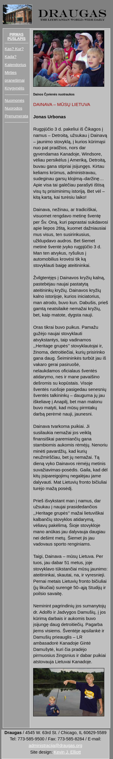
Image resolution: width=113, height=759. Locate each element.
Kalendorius (15, 64)
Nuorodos (13, 108)
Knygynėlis (14, 88)
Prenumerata (16, 116)
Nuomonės (14, 100)
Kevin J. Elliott (67, 752)
